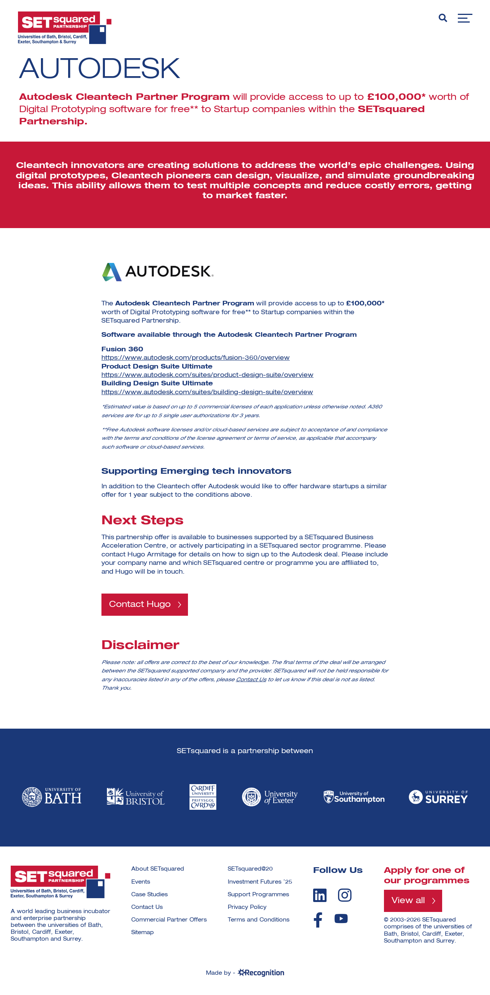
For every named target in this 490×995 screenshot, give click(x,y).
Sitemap (142, 933)
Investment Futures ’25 (260, 882)
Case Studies (149, 894)
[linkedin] (320, 895)
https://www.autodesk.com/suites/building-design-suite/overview (207, 393)
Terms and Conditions (258, 920)
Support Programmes (258, 894)
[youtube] (341, 919)
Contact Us (251, 679)
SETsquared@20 (250, 869)
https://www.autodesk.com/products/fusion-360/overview (195, 358)
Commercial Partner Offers (169, 920)
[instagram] (344, 895)
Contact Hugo (140, 604)
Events (140, 882)
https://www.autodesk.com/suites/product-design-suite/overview (207, 375)
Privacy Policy (247, 907)
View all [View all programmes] (408, 901)
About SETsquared (157, 869)
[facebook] (318, 920)
